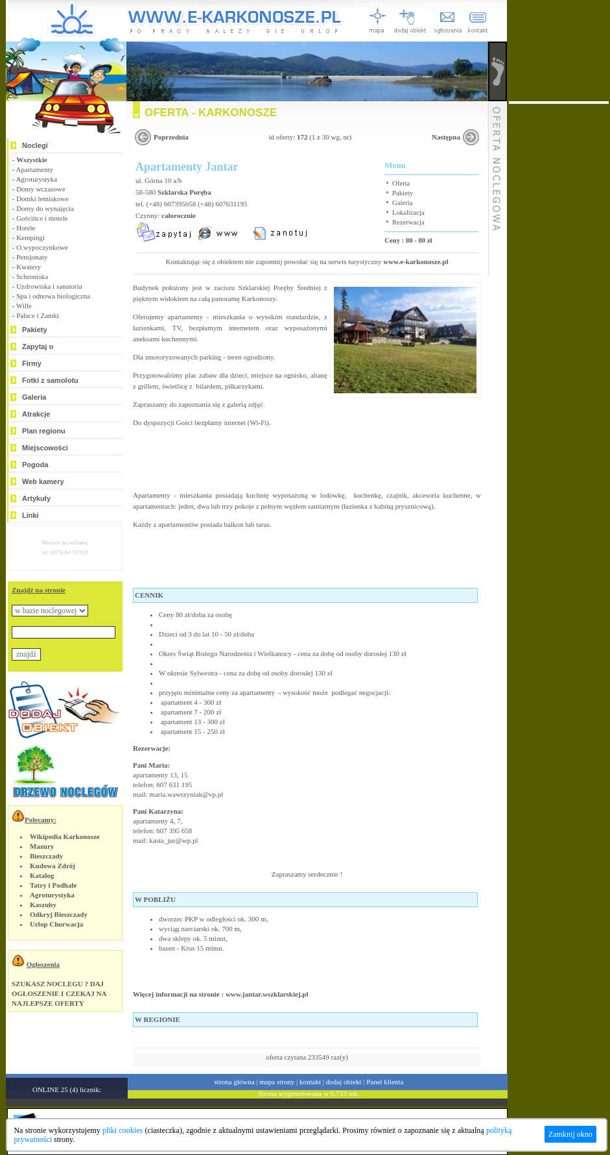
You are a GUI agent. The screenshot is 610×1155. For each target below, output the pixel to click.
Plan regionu (43, 431)
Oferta (401, 183)
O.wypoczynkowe (42, 247)
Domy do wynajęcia (45, 208)
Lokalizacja (408, 212)
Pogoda (35, 464)
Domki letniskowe (42, 198)
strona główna (235, 1082)
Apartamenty (34, 169)
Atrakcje (36, 414)
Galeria (34, 397)
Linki (30, 515)
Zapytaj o (37, 346)
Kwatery (28, 267)
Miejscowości (45, 448)
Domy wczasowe (40, 189)
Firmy (31, 363)
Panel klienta (384, 1082)
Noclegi (35, 145)
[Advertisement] (559, 298)
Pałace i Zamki (37, 315)
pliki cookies (122, 1130)
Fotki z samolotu (50, 380)
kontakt (310, 1082)
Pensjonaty (31, 257)
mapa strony (276, 1082)
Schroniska (32, 276)
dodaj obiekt (344, 1082)
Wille (24, 306)
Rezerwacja (408, 222)
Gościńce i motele (41, 218)
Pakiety (34, 330)
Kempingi (30, 237)
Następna (446, 137)
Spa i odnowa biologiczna (53, 296)
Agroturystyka (37, 179)
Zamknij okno (570, 1134)
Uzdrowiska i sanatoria (49, 286)
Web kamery (43, 481)
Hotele (25, 228)
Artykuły (36, 498)
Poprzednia (171, 137)
